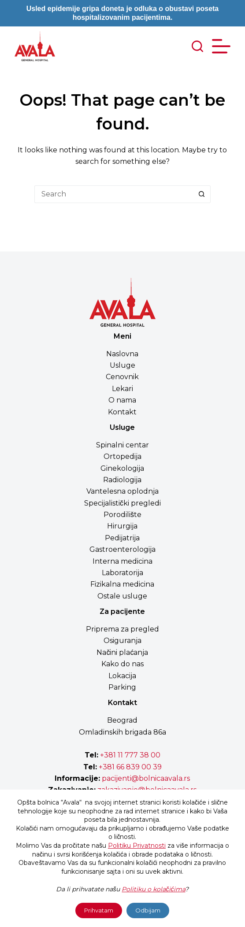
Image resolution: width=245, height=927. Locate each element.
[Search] (197, 46)
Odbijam (147, 910)
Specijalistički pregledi (122, 503)
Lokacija (122, 676)
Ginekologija (122, 468)
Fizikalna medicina (122, 584)
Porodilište (122, 514)
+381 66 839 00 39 (129, 767)
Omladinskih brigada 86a (122, 732)
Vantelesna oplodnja (122, 491)
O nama (122, 400)
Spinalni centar (122, 445)
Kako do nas (122, 664)
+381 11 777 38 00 (130, 755)
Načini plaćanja (122, 652)
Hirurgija (122, 526)
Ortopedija (122, 456)
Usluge (122, 365)
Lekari (122, 388)
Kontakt (122, 412)
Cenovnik (122, 377)
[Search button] (202, 194)
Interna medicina (122, 561)
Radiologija (122, 480)
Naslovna (122, 354)
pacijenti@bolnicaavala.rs (146, 778)
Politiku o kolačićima (153, 889)
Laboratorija (122, 573)
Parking (122, 687)
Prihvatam (98, 910)
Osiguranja (122, 640)
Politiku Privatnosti (137, 845)
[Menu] (221, 46)
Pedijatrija (122, 538)
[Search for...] (113, 194)
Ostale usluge (122, 596)
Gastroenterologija (122, 549)
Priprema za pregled (122, 629)
